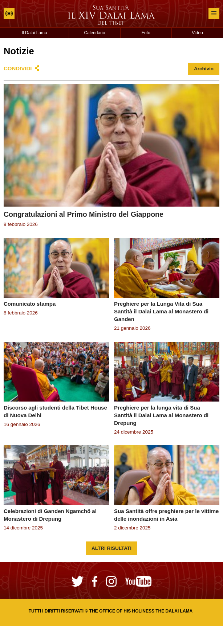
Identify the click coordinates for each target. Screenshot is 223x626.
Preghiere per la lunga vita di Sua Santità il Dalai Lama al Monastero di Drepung (161, 415)
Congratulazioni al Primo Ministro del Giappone (83, 214)
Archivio (204, 68)
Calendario (94, 32)
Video (197, 32)
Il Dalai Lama (34, 32)
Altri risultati (111, 548)
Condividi (18, 68)
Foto (146, 32)
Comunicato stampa (30, 304)
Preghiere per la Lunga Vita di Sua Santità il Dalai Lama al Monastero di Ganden (161, 311)
